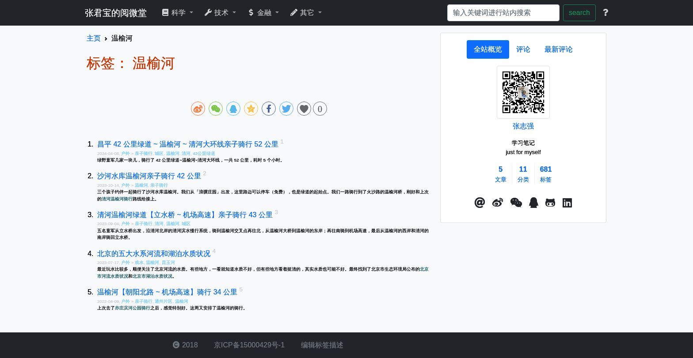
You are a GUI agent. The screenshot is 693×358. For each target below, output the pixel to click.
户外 (126, 153)
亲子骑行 (143, 153)
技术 (217, 12)
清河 (186, 153)
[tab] (488, 49)
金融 (260, 12)
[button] (480, 203)
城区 (159, 153)
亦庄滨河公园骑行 (132, 307)
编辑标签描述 (321, 345)
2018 (185, 345)
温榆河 (172, 153)
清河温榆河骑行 (117, 198)
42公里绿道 (204, 153)
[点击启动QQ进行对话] (533, 203)
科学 (174, 12)
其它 (302, 12)
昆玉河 (168, 262)
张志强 (523, 126)
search (579, 12)
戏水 (139, 262)
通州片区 (163, 301)
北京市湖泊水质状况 (152, 276)
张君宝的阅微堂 (116, 13)
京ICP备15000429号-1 (248, 345)
